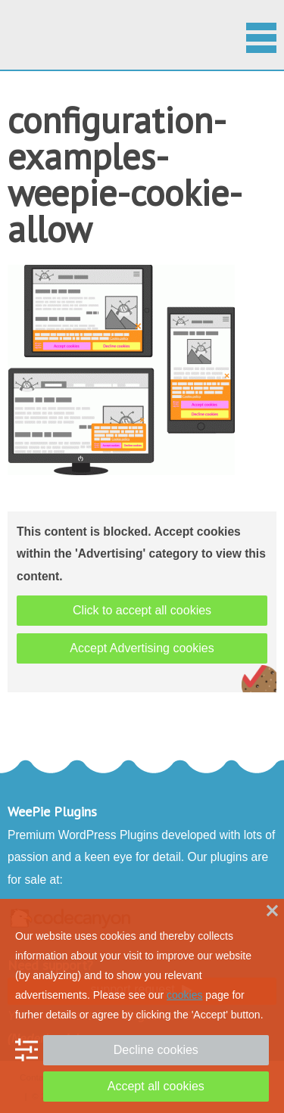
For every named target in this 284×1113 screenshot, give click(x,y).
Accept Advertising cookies (142, 648)
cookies (184, 995)
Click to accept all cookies (142, 610)
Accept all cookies (156, 1086)
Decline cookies (156, 1049)
